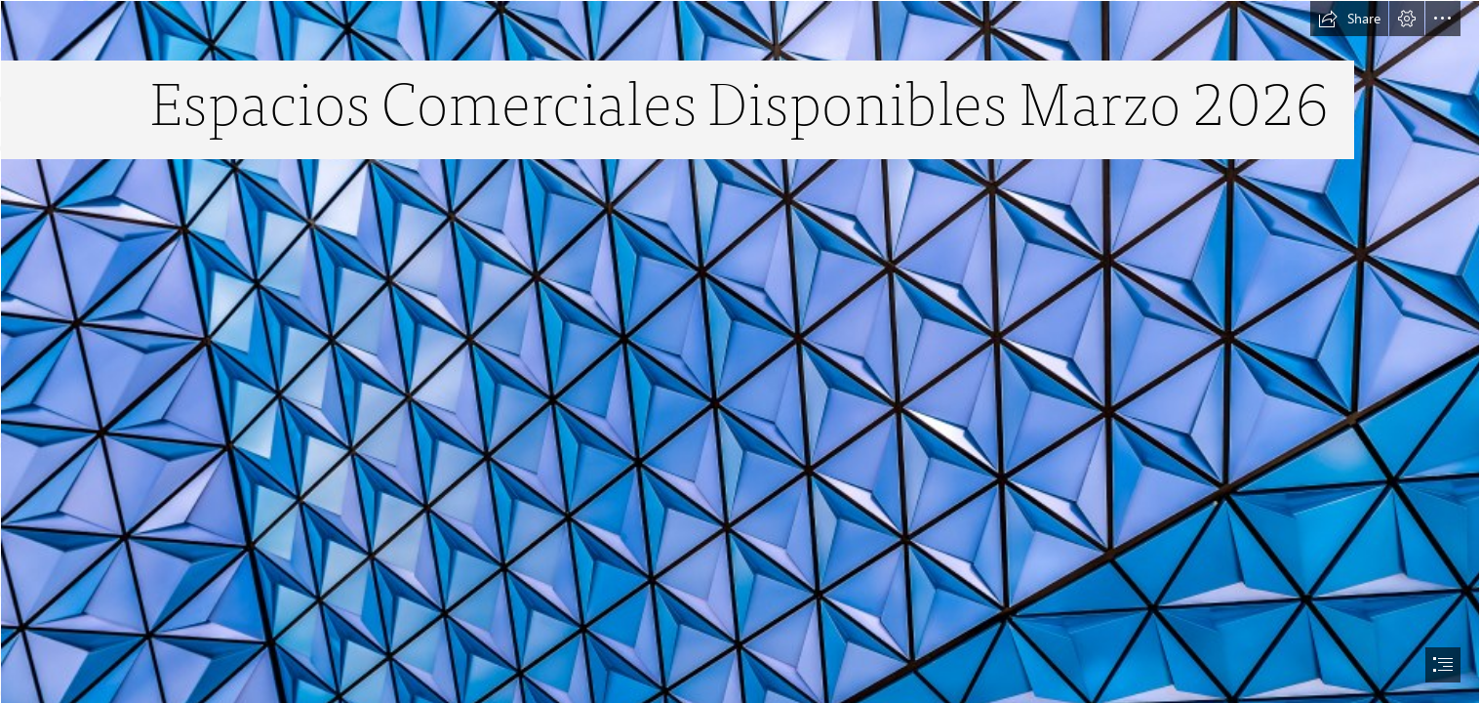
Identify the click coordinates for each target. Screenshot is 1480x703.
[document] (740, 351)
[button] (1349, 18)
